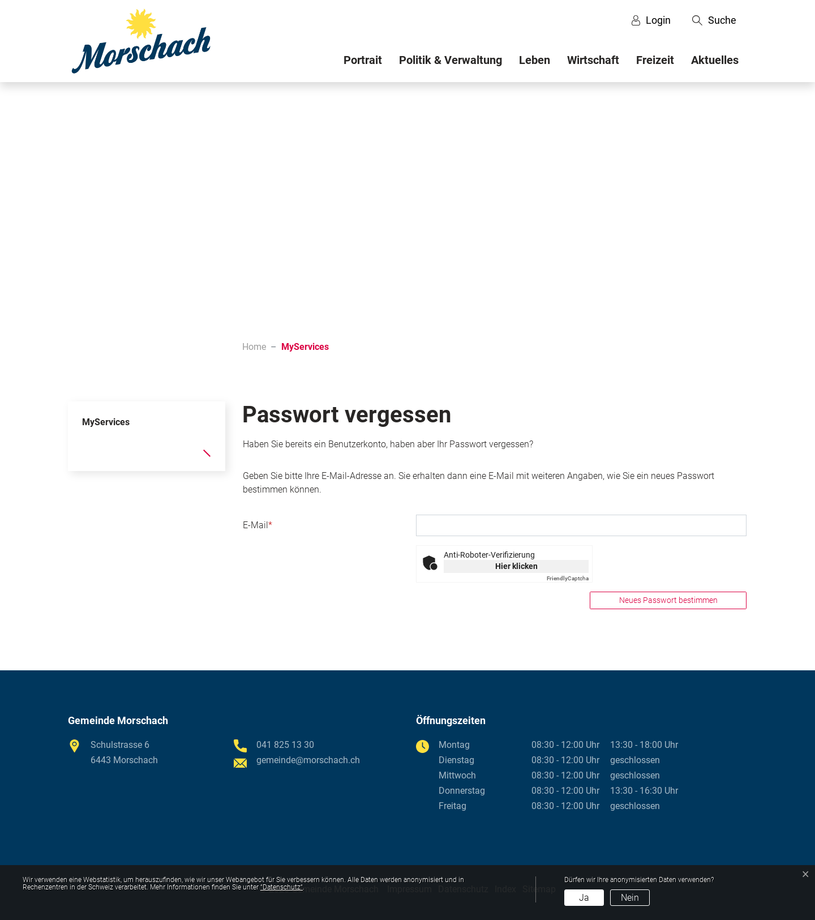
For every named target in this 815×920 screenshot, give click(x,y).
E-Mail (257, 525)
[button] (714, 20)
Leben (534, 60)
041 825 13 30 (285, 744)
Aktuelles (715, 60)
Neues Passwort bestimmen (668, 600)
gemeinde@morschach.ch (308, 760)
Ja (584, 897)
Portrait (363, 60)
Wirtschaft (593, 60)
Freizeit (655, 60)
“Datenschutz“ (281, 887)
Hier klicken (516, 566)
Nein (630, 897)
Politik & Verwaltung (450, 60)
